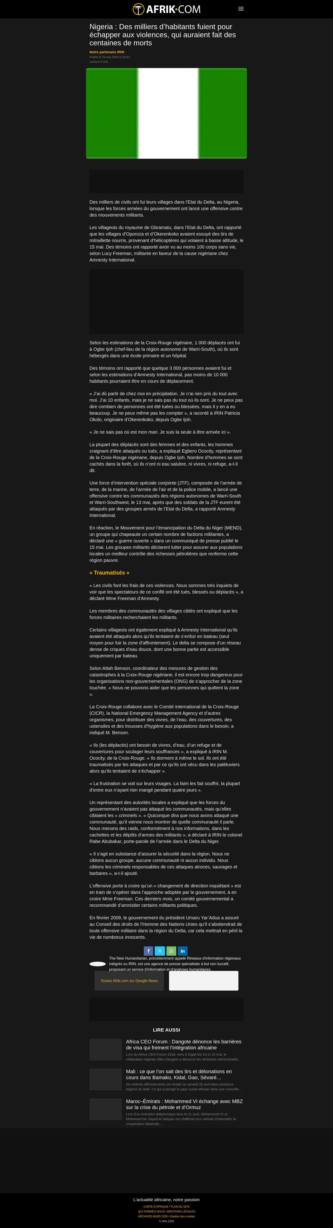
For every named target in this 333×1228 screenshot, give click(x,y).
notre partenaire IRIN (106, 52)
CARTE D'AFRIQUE (155, 1206)
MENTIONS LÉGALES (181, 1211)
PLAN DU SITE (180, 1206)
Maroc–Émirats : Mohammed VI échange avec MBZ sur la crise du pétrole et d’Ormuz (184, 1104)
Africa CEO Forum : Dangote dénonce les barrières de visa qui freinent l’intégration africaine (183, 1045)
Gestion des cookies (182, 1216)
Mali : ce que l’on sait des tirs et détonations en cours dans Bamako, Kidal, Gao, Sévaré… (179, 1074)
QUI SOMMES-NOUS (151, 1211)
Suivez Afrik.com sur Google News (129, 981)
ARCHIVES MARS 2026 (153, 1216)
